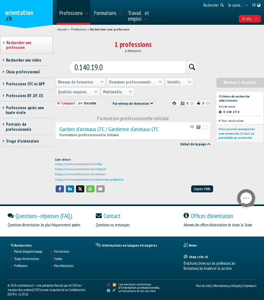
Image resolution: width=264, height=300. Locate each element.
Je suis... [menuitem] (249, 18)
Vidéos (58, 254)
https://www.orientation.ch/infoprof (80, 164)
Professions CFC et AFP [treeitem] (25, 84)
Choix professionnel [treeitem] (23, 72)
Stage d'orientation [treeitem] (22, 141)
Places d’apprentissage (28, 246)
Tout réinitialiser (231, 116)
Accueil (62, 29)
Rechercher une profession (109, 29)
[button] (60, 184)
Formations (61, 246)
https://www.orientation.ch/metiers (80, 169)
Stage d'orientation (26, 254)
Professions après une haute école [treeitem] (25, 110)
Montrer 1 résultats (240, 77)
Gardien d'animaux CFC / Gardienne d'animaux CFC (109, 124)
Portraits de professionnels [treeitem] (18, 127)
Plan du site (203, 281)
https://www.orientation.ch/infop (78, 159)
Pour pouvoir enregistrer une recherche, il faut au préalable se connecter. (237, 128)
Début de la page (193, 139)
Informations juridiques (226, 281)
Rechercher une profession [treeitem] (18, 45)
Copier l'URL (202, 184)
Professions (79, 29)
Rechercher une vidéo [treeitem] (23, 60)
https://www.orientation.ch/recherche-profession (89, 175)
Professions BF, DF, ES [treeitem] (24, 95)
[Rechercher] (182, 64)
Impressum (249, 281)
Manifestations (63, 261)
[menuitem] (73, 12)
